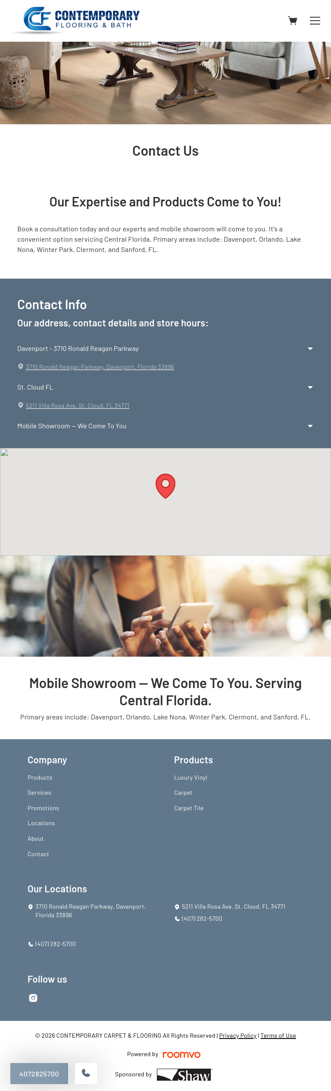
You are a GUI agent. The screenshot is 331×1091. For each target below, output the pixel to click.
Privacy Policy (237, 1035)
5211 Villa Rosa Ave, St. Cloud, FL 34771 (77, 405)
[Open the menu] (315, 20)
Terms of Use (278, 1035)
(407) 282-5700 (202, 918)
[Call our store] (86, 1073)
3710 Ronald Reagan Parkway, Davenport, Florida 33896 (100, 366)
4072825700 (39, 1073)
